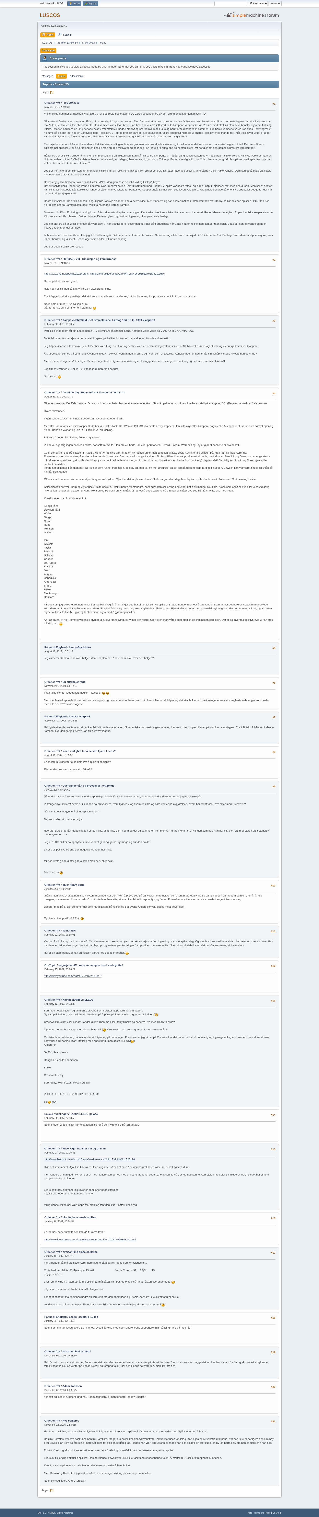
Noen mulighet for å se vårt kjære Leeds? (89, 751)
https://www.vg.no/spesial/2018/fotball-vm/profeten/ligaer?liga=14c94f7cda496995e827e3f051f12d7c (104, 273)
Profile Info (48, 50)
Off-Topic (50, 965)
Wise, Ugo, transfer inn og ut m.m (84, 1148)
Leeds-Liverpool (79, 716)
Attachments (77, 76)
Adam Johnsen (72, 1386)
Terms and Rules (262, 1513)
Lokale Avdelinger (56, 1113)
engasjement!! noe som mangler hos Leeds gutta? (90, 965)
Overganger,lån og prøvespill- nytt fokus (88, 785)
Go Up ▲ (277, 1513)
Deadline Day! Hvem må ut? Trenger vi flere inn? (93, 392)
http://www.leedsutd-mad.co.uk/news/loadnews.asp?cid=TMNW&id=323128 (89, 1159)
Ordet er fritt (52, 102)
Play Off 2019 (71, 102)
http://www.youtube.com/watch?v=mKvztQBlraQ (73, 975)
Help (250, 1513)
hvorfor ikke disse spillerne (80, 1251)
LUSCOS (50, 15)
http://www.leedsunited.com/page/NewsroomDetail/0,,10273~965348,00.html (90, 1239)
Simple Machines (65, 1513)
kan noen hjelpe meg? (76, 1351)
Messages (47, 76)
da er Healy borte (73, 884)
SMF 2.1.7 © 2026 (46, 1513)
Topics (61, 76)
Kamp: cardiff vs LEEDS (78, 999)
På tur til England (55, 647)
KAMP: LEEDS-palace (84, 1113)
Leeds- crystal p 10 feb (83, 1316)
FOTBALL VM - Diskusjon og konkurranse (89, 258)
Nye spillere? (70, 1420)
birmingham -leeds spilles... (80, 1217)
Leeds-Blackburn (80, 647)
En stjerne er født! (74, 681)
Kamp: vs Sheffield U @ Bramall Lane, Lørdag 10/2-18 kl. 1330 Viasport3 (108, 320)
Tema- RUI (69, 930)
